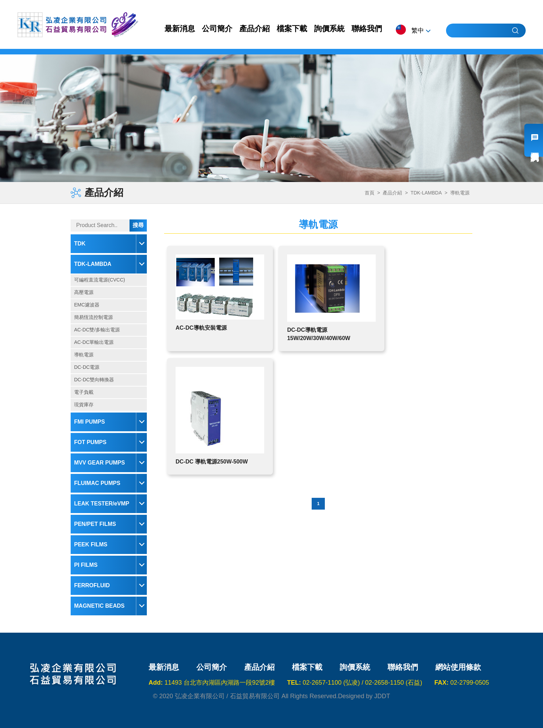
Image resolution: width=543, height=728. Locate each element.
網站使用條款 (458, 667)
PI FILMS (86, 565)
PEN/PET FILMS (95, 524)
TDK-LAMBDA (93, 264)
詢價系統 (329, 28)
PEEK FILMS (90, 544)
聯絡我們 (366, 28)
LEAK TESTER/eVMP (101, 503)
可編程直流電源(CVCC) (99, 280)
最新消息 (179, 28)
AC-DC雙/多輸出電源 (97, 329)
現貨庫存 (84, 404)
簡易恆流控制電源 (93, 317)
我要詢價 (533, 140)
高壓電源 (84, 292)
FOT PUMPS (90, 442)
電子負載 (84, 392)
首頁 (369, 193)
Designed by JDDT (364, 696)
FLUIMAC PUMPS (97, 483)
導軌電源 (84, 354)
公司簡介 (217, 28)
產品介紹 (254, 28)
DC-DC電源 (86, 367)
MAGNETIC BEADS (99, 606)
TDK (80, 243)
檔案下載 (292, 28)
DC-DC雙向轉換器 (94, 379)
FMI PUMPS (89, 422)
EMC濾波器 (86, 304)
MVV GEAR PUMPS (99, 463)
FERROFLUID (92, 585)
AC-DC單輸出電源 (94, 342)
